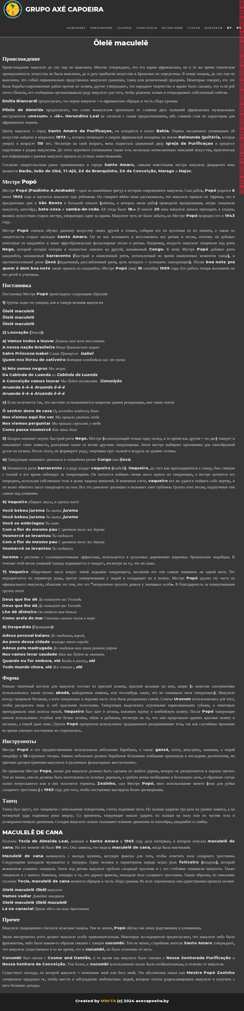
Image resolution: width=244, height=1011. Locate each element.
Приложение (102, 27)
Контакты (214, 27)
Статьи (194, 27)
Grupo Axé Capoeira (64, 9)
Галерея (124, 27)
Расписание (172, 27)
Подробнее (76, 27)
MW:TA (108, 1000)
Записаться (146, 27)
